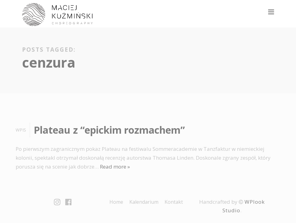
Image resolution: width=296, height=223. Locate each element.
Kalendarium (143, 202)
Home (116, 202)
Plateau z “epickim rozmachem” (109, 129)
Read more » (115, 166)
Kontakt (174, 202)
